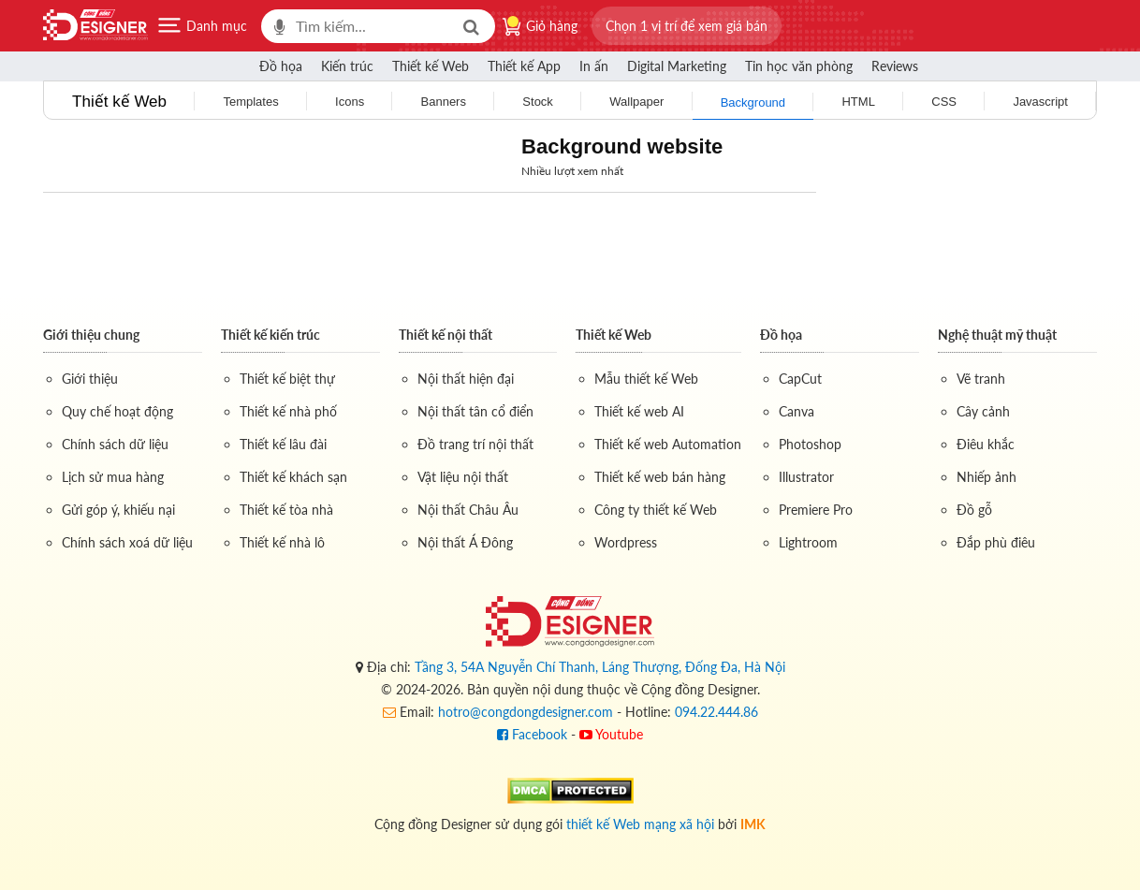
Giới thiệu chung (91, 335)
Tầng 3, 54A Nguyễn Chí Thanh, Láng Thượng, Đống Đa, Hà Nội (600, 667)
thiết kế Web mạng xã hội (640, 824)
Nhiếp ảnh (986, 477)
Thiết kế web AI (639, 411)
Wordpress (625, 542)
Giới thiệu (90, 379)
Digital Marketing (676, 66)
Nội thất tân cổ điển (475, 411)
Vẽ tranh (981, 379)
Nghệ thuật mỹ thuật (997, 335)
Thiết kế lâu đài (283, 444)
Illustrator (806, 477)
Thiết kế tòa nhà (286, 510)
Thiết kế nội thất (445, 335)
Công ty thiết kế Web (655, 510)
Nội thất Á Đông (465, 542)
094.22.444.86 (716, 712)
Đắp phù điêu (996, 542)
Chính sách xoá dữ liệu (127, 542)
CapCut (800, 379)
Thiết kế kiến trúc (270, 335)
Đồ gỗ (974, 510)
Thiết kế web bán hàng (659, 477)
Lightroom (808, 542)
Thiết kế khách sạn (293, 477)
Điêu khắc (986, 444)
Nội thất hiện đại (465, 379)
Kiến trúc (347, 66)
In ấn (593, 66)
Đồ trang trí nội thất (475, 444)
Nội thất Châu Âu (468, 510)
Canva (796, 411)
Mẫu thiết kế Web (646, 379)
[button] (687, 26)
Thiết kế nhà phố (288, 411)
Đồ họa (280, 66)
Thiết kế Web (430, 66)
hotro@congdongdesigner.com (525, 712)
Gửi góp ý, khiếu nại (118, 510)
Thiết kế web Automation (667, 444)
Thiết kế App (524, 66)
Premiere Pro (816, 510)
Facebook (532, 734)
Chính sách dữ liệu (115, 444)
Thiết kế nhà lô (282, 542)
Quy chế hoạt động (117, 411)
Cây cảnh (983, 411)
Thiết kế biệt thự (287, 379)
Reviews (894, 66)
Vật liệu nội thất (462, 477)
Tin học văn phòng (799, 66)
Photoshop (810, 444)
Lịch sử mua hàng (113, 477)
